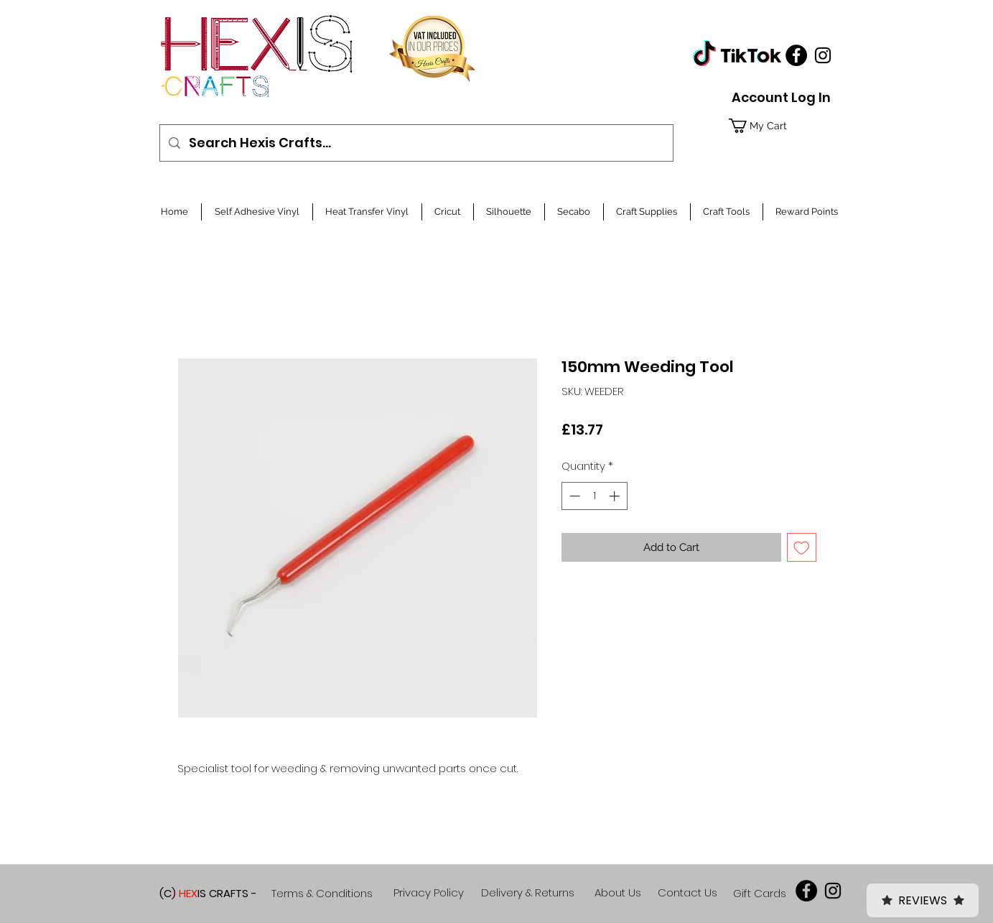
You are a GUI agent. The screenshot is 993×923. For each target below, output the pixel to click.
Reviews (922, 900)
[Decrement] (573, 496)
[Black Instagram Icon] (823, 55)
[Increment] (615, 496)
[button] (777, 126)
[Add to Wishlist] (801, 547)
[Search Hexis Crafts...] (416, 143)
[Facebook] (796, 55)
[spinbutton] (594, 496)
